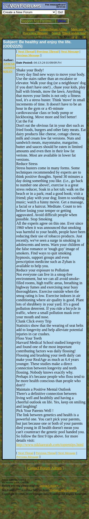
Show (61, 21)
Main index (78, 29)
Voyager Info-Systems (63, 490)
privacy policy (49, 485)
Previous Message (27, 456)
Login (31, 29)
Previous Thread (46, 453)
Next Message (66, 453)
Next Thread (25, 453)
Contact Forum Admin (53, 29)
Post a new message (35, 33)
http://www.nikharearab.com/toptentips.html (50, 445)
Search (56, 33)
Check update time (74, 33)
